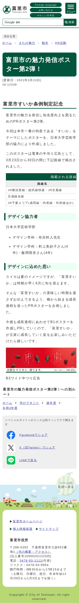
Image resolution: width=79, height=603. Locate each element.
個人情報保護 (23, 528)
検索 (71, 22)
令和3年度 (10, 408)
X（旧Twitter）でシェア (31, 447)
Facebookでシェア (27, 435)
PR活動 (60, 43)
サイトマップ (49, 528)
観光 (45, 43)
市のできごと (29, 403)
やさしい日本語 (45, 15)
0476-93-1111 (31, 560)
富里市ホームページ (27, 521)
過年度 (51, 403)
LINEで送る (22, 460)
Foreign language (46, 5)
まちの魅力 (27, 43)
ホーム (7, 43)
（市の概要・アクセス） (33, 551)
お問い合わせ (46, 10)
